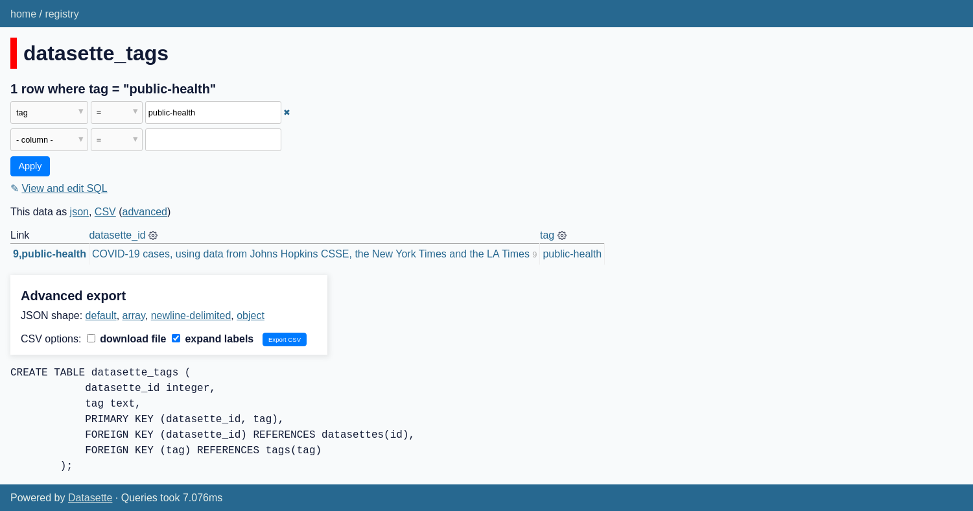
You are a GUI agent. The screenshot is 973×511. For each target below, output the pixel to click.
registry (61, 13)
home (23, 13)
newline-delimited (191, 315)
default (101, 315)
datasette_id (117, 235)
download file (127, 338)
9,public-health (49, 253)
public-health (572, 253)
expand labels (212, 338)
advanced (145, 211)
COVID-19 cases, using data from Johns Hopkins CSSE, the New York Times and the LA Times (311, 253)
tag (547, 235)
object (250, 315)
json (79, 211)
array (134, 315)
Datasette (90, 497)
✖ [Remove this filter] (286, 112)
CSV (105, 211)
